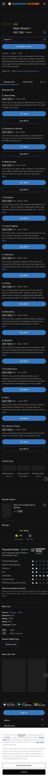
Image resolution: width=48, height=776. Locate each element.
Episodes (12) (9, 82)
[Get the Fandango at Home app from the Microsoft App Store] (39, 705)
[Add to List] (44, 32)
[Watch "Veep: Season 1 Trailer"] (24, 441)
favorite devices (31, 71)
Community (18, 539)
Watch (7, 720)
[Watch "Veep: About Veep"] (24, 113)
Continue (24, 772)
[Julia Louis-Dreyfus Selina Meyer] (23, 478)
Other (20, 612)
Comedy (12, 612)
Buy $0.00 (24, 121)
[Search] (44, 3)
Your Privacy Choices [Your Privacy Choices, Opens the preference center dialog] (24, 765)
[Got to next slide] (45, 478)
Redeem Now (11, 644)
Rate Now (30, 539)
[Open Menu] (4, 4)
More (4, 176)
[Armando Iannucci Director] (9, 478)
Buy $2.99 (24, 218)
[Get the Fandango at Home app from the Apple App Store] (9, 705)
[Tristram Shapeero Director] (38, 478)
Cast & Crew (28, 82)
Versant (21, 735)
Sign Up (24, 713)
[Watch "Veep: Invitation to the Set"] (24, 146)
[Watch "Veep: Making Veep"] (24, 182)
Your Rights (40, 742)
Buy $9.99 (28, 47)
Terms (7, 737)
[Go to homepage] (23, 3)
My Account (9, 726)
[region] (24, 752)
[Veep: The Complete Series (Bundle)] (30, 506)
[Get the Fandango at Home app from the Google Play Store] (25, 705)
